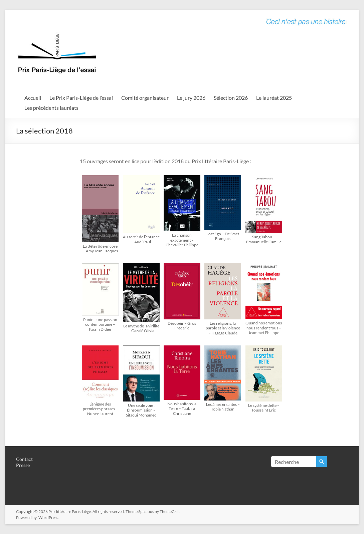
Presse (23, 465)
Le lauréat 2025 (274, 97)
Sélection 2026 (231, 97)
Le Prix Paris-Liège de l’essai (81, 97)
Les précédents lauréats (51, 107)
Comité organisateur (145, 97)
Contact (24, 459)
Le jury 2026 (191, 97)
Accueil (32, 97)
